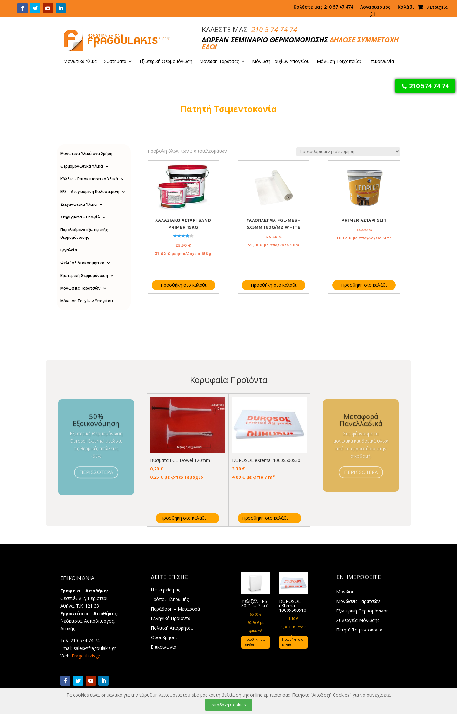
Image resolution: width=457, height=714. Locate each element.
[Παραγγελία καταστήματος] (348, 151)
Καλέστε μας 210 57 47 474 (323, 7)
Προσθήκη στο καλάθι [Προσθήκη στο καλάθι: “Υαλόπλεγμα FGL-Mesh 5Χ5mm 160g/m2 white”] (273, 285)
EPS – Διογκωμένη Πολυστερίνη (89, 191)
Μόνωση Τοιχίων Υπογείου (281, 61)
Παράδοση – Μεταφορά (175, 609)
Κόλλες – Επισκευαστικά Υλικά (89, 179)
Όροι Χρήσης (164, 637)
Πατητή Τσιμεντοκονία (359, 630)
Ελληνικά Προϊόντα (170, 618)
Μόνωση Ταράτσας (219, 61)
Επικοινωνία (381, 61)
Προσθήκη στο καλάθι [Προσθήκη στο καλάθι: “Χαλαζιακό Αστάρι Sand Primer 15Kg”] (183, 285)
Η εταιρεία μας (165, 590)
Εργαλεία (68, 250)
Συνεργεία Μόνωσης (357, 620)
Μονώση (345, 592)
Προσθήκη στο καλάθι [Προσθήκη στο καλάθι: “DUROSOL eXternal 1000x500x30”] (265, 518)
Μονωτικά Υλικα (80, 61)
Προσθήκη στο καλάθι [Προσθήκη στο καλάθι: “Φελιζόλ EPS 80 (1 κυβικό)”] (254, 642)
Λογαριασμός (375, 7)
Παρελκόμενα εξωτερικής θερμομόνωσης (84, 233)
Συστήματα (115, 61)
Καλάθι (406, 7)
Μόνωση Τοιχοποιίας (339, 61)
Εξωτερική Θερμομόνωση (166, 61)
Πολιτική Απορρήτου (172, 628)
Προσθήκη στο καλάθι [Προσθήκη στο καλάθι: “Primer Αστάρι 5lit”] (364, 285)
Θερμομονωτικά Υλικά (81, 166)
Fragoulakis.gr (86, 656)
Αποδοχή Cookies (228, 705)
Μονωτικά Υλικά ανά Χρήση (86, 153)
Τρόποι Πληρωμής (170, 599)
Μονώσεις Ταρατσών (80, 288)
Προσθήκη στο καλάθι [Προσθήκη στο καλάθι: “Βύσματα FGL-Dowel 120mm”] (183, 518)
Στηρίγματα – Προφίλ (80, 217)
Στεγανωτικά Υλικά (78, 204)
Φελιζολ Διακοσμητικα (82, 262)
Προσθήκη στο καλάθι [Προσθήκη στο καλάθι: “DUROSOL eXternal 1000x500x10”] (292, 642)
